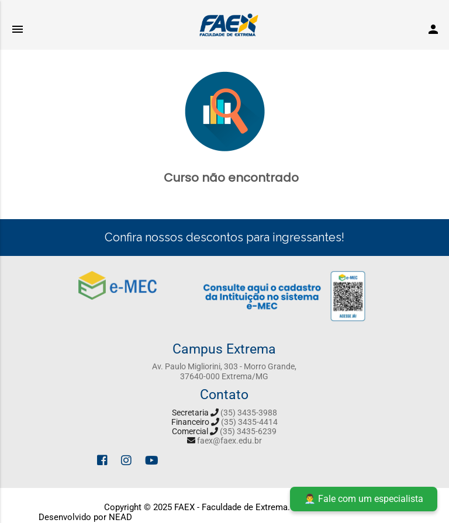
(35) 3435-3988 (248, 412)
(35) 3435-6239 (248, 431)
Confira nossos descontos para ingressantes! (224, 237)
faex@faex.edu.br (229, 440)
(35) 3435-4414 (249, 422)
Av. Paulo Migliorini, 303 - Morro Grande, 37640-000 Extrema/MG (224, 371)
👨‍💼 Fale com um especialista (363, 498)
